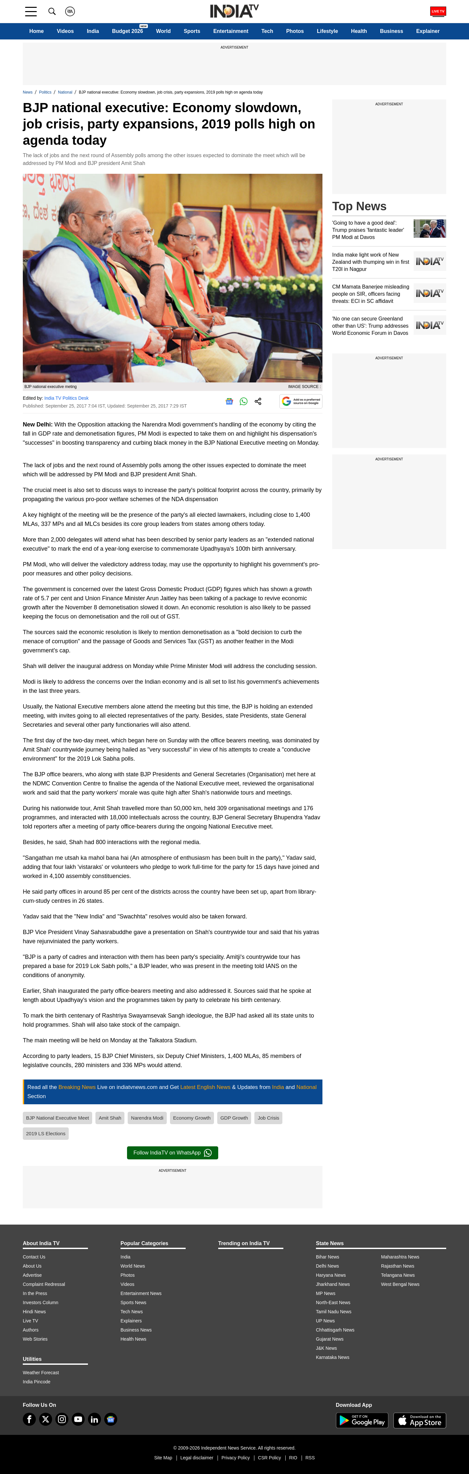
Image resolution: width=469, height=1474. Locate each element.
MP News (325, 1293)
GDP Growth (234, 1118)
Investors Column (40, 1302)
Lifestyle (327, 31)
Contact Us (34, 1256)
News (28, 92)
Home (36, 31)
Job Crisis (268, 1118)
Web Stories (35, 1339)
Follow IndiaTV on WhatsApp (173, 1153)
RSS (310, 1457)
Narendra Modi (147, 1118)
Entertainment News (141, 1293)
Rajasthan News (397, 1266)
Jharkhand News (333, 1284)
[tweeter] (45, 1419)
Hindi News (34, 1311)
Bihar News (327, 1256)
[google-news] (110, 1419)
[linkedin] (94, 1419)
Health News (133, 1339)
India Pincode (36, 1381)
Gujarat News (330, 1339)
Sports (192, 31)
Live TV (30, 1320)
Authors (30, 1330)
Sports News (133, 1302)
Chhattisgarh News (335, 1330)
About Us (32, 1266)
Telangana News (398, 1275)
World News (133, 1266)
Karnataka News (332, 1357)
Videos (65, 31)
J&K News (326, 1348)
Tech (267, 31)
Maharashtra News (400, 1256)
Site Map (163, 1457)
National (65, 92)
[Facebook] (29, 1419)
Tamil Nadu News (333, 1311)
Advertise (32, 1275)
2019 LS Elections (45, 1133)
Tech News (132, 1311)
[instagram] (61, 1419)
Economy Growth (192, 1118)
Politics (45, 92)
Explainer (428, 31)
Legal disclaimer (196, 1457)
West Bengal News (400, 1284)
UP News (325, 1320)
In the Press (35, 1293)
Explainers (131, 1320)
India (93, 31)
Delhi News (327, 1266)
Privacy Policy (235, 1457)
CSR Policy (269, 1457)
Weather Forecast (41, 1372)
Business (391, 31)
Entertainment (231, 31)
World (163, 31)
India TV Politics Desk (66, 398)
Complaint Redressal (44, 1284)
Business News (136, 1330)
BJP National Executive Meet (57, 1118)
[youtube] (78, 1419)
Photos (295, 31)
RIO (293, 1457)
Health (359, 31)
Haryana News (331, 1275)
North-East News (333, 1302)
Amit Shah (110, 1118)
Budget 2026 (127, 31)
